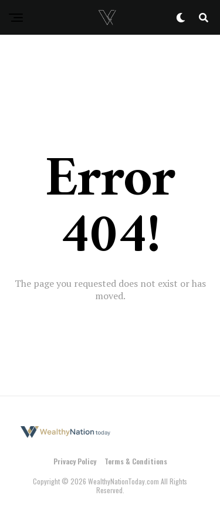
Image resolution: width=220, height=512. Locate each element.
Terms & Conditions (135, 461)
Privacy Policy (74, 461)
